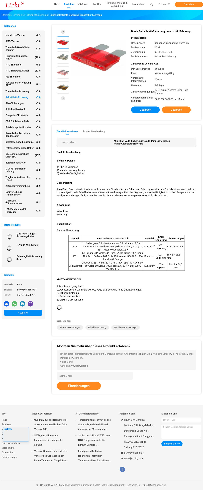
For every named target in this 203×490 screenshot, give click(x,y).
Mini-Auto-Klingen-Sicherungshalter (26, 235)
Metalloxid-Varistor (23, 35)
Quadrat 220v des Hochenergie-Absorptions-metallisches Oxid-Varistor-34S (50, 424)
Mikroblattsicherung (97, 327)
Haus (4, 419)
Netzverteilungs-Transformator (23, 193)
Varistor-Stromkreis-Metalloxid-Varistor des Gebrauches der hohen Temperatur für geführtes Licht (51, 456)
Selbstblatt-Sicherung (23, 97)
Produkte (6, 424)
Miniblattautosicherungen (125, 327)
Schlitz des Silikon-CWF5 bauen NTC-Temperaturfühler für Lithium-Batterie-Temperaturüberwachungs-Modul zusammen (94, 440)
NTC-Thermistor (23, 64)
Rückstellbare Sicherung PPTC (23, 84)
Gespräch (189, 4)
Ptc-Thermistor (23, 76)
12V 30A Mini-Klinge (27, 245)
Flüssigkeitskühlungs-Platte (23, 57)
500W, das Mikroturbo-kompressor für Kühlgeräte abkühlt (48, 440)
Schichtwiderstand (23, 109)
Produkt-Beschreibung (94, 131)
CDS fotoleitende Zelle (23, 121)
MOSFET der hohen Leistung (23, 170)
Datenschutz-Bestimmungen (9, 454)
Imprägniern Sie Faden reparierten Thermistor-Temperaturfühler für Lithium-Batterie (93, 456)
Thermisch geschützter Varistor (23, 48)
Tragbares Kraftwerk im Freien (23, 178)
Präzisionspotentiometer (23, 127)
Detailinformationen (67, 131)
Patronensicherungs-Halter (23, 148)
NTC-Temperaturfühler (23, 70)
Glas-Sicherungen (23, 103)
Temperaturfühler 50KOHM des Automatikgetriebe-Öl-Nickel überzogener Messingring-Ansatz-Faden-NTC (94, 425)
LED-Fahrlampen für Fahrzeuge (23, 210)
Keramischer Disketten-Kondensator (23, 134)
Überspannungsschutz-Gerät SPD (23, 155)
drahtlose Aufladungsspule (23, 142)
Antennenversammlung (23, 186)
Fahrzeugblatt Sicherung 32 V (29, 257)
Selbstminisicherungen (70, 327)
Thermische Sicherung (23, 91)
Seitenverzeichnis (11, 443)
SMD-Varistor (23, 41)
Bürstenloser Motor (23, 162)
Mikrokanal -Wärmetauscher (23, 202)
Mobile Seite (8, 447)
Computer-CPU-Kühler (23, 115)
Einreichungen (79, 386)
